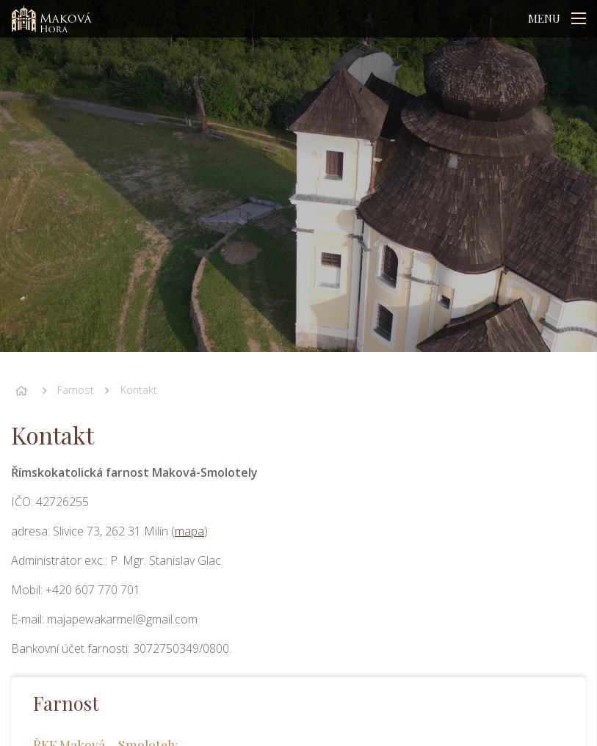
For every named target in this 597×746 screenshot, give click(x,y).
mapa (189, 531)
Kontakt (138, 390)
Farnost (75, 390)
